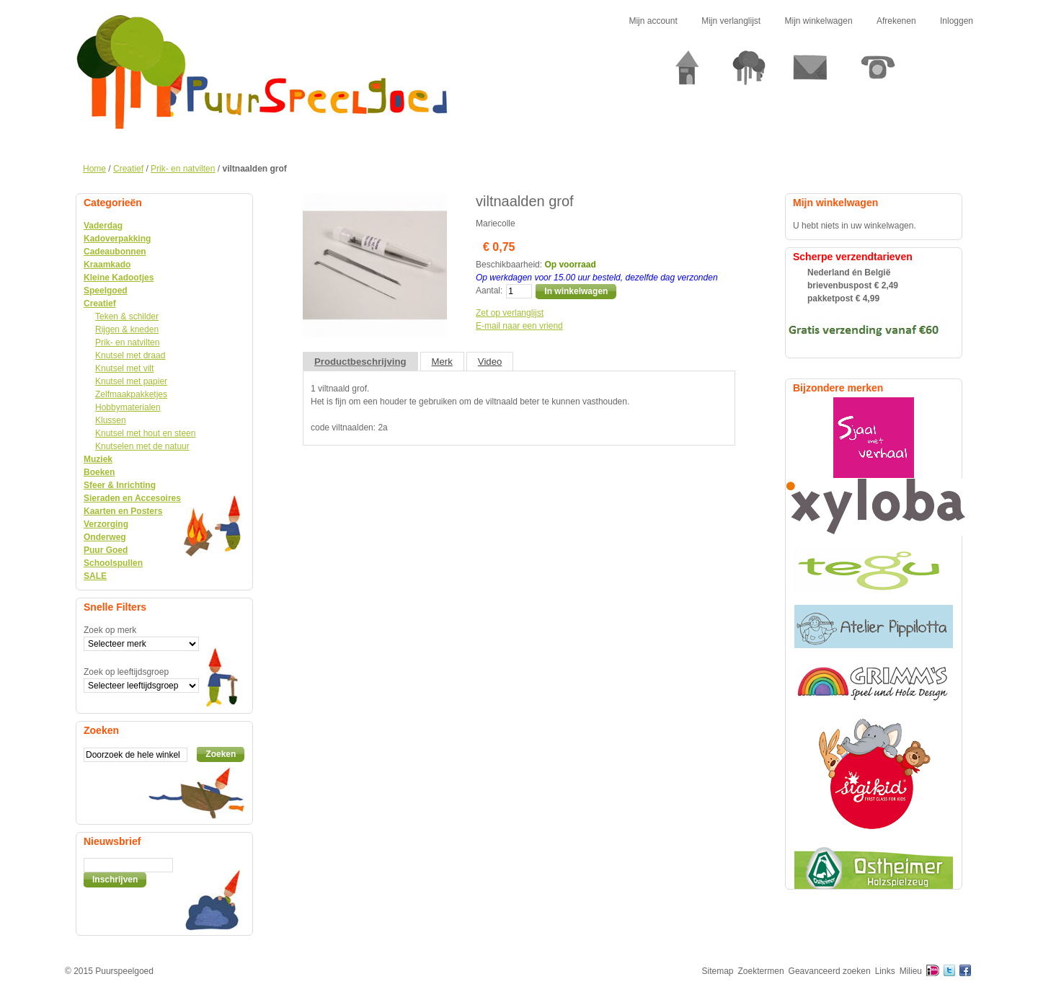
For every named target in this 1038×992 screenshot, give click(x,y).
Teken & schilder (127, 316)
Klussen (110, 420)
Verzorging (106, 524)
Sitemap (718, 971)
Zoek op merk (110, 630)
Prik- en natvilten (183, 169)
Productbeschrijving (360, 361)
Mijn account (653, 21)
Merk (442, 361)
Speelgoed (106, 290)
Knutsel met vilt (124, 368)
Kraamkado (107, 265)
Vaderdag (103, 226)
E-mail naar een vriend (519, 326)
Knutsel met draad (130, 355)
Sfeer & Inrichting (120, 485)
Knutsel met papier (131, 381)
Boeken (99, 472)
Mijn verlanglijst (730, 21)
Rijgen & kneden (127, 329)
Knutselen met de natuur (142, 446)
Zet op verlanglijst (510, 313)
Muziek (98, 459)
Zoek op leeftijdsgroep (126, 672)
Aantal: (489, 290)
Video (490, 361)
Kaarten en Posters (123, 511)
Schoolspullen (113, 563)
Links (885, 971)
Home (94, 169)
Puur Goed (106, 550)
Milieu (911, 971)
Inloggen (956, 21)
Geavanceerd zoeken (830, 971)
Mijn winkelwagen (819, 21)
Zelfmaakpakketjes (131, 394)
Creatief (128, 169)
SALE (95, 576)
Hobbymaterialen (128, 407)
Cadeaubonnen (115, 252)
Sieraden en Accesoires (132, 498)
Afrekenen (896, 21)
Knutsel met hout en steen (145, 433)
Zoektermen (761, 971)
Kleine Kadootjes (119, 278)
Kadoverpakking (117, 239)
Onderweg (105, 537)
